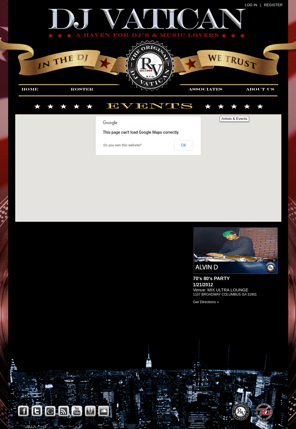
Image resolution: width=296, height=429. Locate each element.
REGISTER (273, 5)
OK (183, 145)
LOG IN (251, 5)
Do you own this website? (123, 145)
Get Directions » (206, 302)
